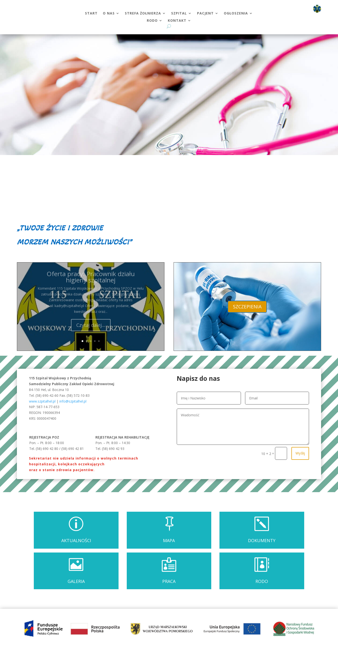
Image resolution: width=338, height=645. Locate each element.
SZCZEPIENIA (247, 306)
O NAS (109, 13)
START (91, 13)
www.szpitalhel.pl (42, 401)
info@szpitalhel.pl (72, 401)
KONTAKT (177, 21)
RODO (152, 21)
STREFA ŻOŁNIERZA (143, 13)
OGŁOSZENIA (236, 13)
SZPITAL (179, 13)
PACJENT (205, 13)
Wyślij (300, 453)
